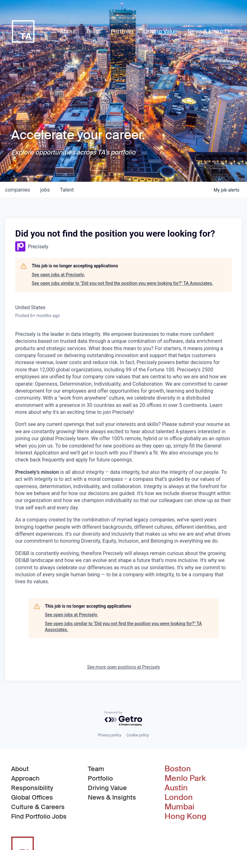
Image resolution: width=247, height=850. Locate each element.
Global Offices (32, 797)
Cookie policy (137, 735)
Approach (25, 778)
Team (96, 769)
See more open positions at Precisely (123, 667)
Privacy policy (109, 735)
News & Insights (112, 797)
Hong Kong (185, 816)
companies (17, 190)
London (179, 797)
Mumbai (179, 807)
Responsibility (32, 788)
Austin (176, 788)
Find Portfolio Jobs (39, 816)
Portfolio (100, 778)
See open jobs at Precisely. (58, 274)
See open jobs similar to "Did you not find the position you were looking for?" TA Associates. (122, 283)
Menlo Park (185, 778)
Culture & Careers (38, 807)
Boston (178, 769)
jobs (45, 190)
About (20, 769)
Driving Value (107, 788)
